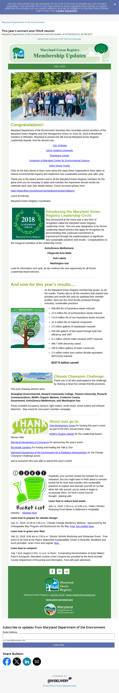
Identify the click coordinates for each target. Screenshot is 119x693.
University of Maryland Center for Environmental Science (59, 160)
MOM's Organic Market (62, 434)
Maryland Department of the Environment (23, 22)
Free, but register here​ (82, 526)
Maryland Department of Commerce (30, 442)
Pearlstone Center (59, 155)
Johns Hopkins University (59, 150)
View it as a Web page (72, 39)
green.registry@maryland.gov (80, 595)
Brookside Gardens (21, 447)
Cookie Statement (66, 10)
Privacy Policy (49, 686)
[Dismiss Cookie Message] (114, 3)
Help (74, 686)
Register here (29, 512)
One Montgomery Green (62, 425)
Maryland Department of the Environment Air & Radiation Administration (49, 452)
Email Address (10, 632)
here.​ (57, 543)
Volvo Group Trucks (59, 165)
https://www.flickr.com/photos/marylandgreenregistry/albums (43, 190)
